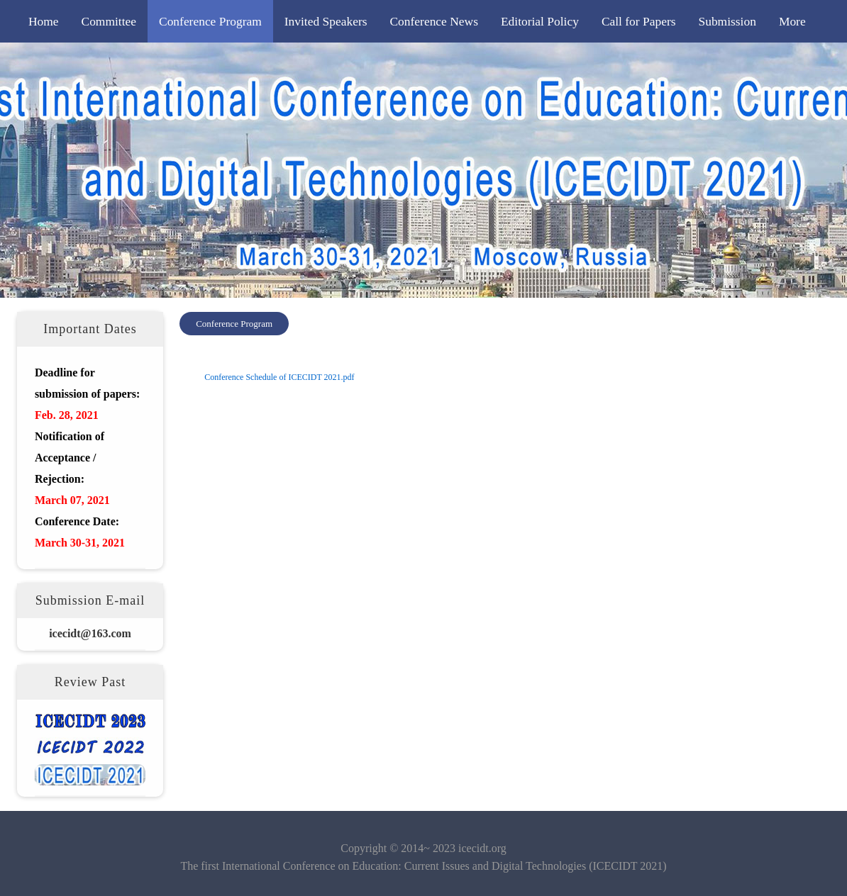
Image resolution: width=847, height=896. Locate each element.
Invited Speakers (325, 21)
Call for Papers (639, 21)
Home (43, 21)
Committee (109, 21)
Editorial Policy (540, 21)
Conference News (433, 21)
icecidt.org (482, 848)
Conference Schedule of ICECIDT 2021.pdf (279, 377)
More (792, 21)
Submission (726, 21)
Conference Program (210, 21)
